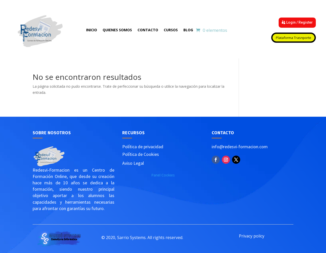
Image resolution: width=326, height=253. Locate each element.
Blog (188, 30)
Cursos (171, 30)
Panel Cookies (163, 175)
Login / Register (299, 22)
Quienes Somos (117, 30)
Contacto (148, 30)
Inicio (91, 30)
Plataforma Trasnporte (293, 37)
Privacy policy (251, 236)
